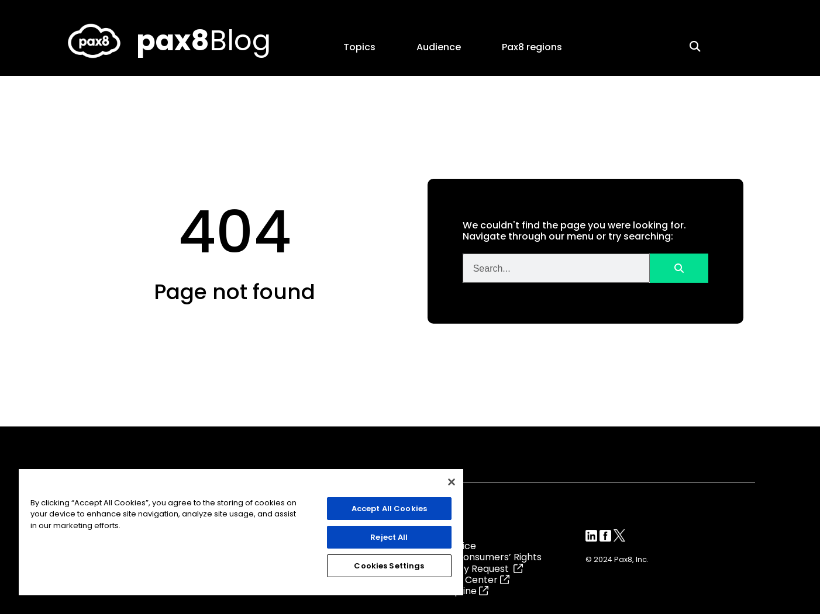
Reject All (389, 537)
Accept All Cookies (389, 508)
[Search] (679, 268)
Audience (441, 47)
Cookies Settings (389, 565)
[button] (694, 46)
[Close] (451, 481)
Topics (362, 47)
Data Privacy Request (466, 568)
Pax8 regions (535, 47)
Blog (203, 40)
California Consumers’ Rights (476, 557)
